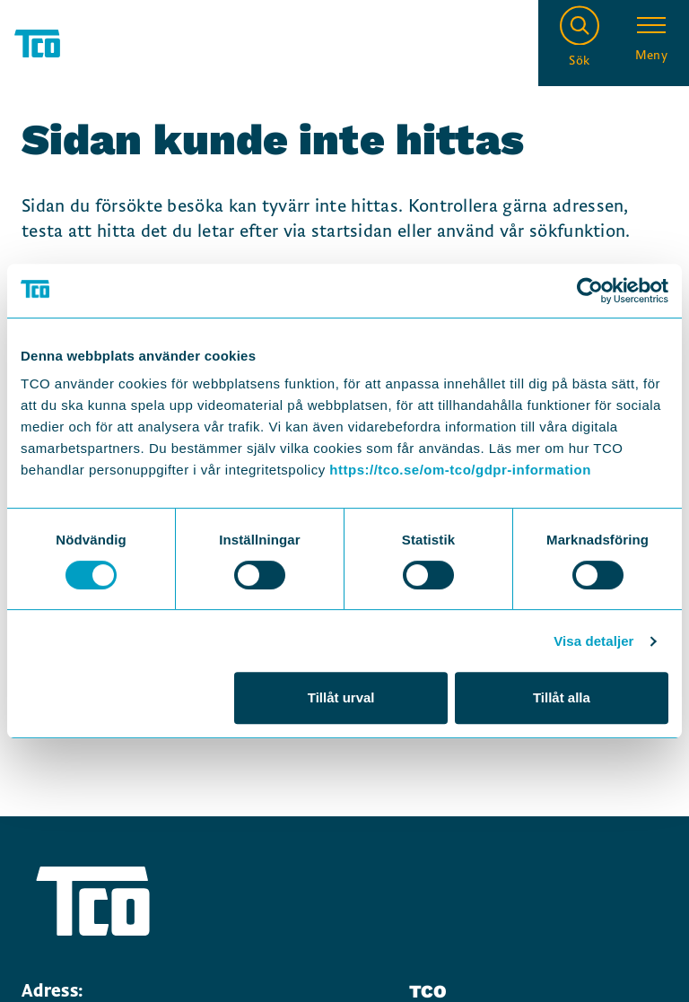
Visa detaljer (593, 641)
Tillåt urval (341, 697)
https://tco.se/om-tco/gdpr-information (459, 469)
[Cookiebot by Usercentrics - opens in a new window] (589, 290)
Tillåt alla (561, 697)
